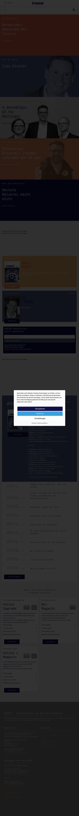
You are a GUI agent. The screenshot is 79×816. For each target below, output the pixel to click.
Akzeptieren (40, 409)
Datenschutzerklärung (42, 423)
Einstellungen (40, 418)
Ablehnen (40, 413)
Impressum (34, 423)
